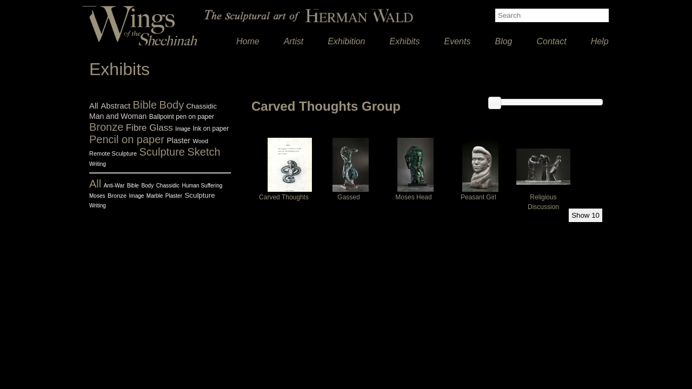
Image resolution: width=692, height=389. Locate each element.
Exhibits (405, 41)
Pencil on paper (126, 139)
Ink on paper (210, 128)
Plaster (178, 140)
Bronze (106, 127)
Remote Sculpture (113, 153)
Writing (97, 164)
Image (182, 129)
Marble (155, 196)
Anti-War (114, 186)
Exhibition (346, 41)
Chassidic (202, 106)
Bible (145, 105)
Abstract (115, 105)
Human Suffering (202, 186)
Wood (200, 141)
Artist (293, 41)
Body (171, 105)
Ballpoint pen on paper (181, 116)
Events (457, 41)
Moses (97, 196)
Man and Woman (118, 116)
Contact (552, 41)
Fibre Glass (149, 128)
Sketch (203, 152)
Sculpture (162, 152)
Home (248, 41)
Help (600, 41)
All (93, 105)
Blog (503, 41)
